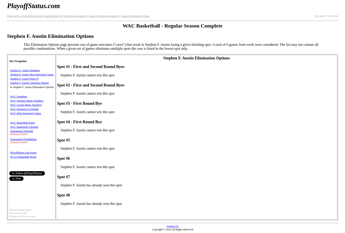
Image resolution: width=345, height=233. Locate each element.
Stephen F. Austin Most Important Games (32, 74)
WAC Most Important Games (25, 113)
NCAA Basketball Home (23, 156)
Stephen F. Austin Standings (91, 16)
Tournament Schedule (21, 131)
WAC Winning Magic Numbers (27, 100)
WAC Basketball (46, 16)
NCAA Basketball (24, 16)
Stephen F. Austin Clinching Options (29, 82)
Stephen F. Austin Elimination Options (128, 16)
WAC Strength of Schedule (24, 109)
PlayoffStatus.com (33, 6)
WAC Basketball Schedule (24, 126)
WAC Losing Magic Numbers (26, 104)
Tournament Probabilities (23, 139)
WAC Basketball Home (22, 122)
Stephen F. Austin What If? (24, 78)
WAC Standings (65, 16)
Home (10, 16)
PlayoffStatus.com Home (23, 152)
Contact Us (172, 226)
